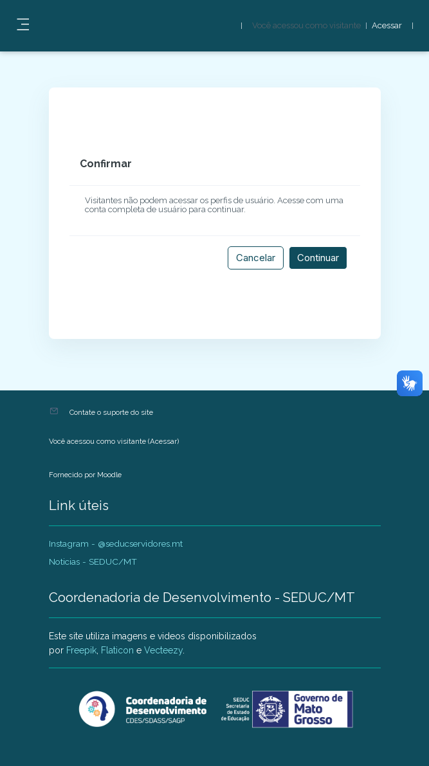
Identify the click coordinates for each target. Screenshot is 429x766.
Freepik (81, 650)
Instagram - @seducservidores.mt (116, 543)
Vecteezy (163, 650)
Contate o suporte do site (111, 412)
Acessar (387, 25)
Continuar (318, 257)
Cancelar (255, 257)
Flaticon (117, 650)
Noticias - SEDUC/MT (93, 561)
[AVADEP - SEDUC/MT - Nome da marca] (215, 709)
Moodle (109, 474)
